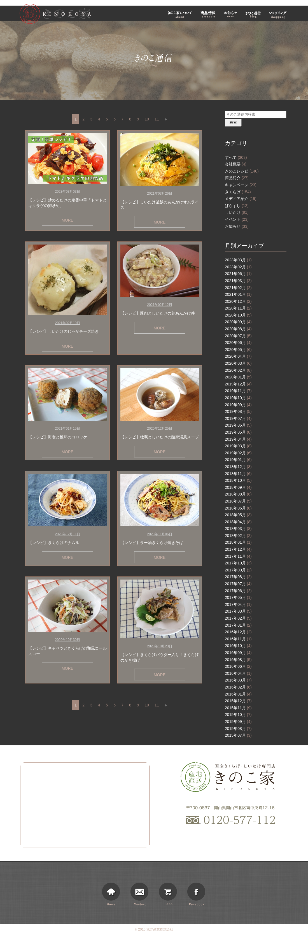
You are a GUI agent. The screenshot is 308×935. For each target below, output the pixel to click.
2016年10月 (238, 645)
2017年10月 (238, 563)
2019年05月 (238, 432)
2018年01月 (238, 542)
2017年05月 (238, 597)
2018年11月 (238, 473)
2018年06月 (238, 508)
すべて (236, 157)
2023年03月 (238, 260)
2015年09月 (238, 721)
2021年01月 (238, 294)
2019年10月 (238, 398)
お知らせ (230, 14)
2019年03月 (238, 446)
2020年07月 (238, 336)
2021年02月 (238, 287)
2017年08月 (238, 577)
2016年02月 (238, 687)
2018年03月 (238, 528)
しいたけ (237, 212)
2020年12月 (238, 301)
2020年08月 (238, 329)
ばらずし (237, 205)
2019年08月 (238, 411)
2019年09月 (238, 405)
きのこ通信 (253, 14)
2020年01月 (238, 377)
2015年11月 (238, 708)
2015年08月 (238, 728)
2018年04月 (238, 522)
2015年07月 (238, 735)
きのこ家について (180, 14)
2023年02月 (238, 267)
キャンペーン (240, 185)
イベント (237, 219)
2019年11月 (238, 391)
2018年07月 (238, 501)
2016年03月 (238, 680)
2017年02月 (238, 618)
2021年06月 (238, 273)
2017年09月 (238, 570)
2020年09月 (238, 322)
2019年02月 (238, 453)
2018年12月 (238, 466)
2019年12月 (238, 384)
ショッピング (278, 14)
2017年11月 (238, 556)
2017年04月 (238, 604)
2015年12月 (238, 701)
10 (147, 119)
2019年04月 (238, 439)
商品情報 (208, 14)
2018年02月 (238, 535)
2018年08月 (238, 494)
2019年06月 (238, 425)
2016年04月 (238, 673)
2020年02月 (238, 370)
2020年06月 (238, 342)
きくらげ (238, 192)
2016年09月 (238, 652)
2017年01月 (238, 625)
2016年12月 (238, 632)
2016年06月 (238, 666)
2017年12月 (238, 549)
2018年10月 (238, 480)
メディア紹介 (240, 198)
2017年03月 (238, 611)
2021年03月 (238, 280)
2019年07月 (238, 418)
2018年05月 (238, 515)
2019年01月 (238, 459)
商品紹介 (237, 178)
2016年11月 (238, 639)
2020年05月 (238, 349)
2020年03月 (238, 363)
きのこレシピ (242, 171)
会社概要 (235, 164)
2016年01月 (238, 694)
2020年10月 (238, 315)
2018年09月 (238, 487)
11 (157, 119)
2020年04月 (238, 356)
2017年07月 (238, 584)
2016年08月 (238, 659)
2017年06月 (238, 591)
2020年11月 (238, 308)
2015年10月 (238, 714)
